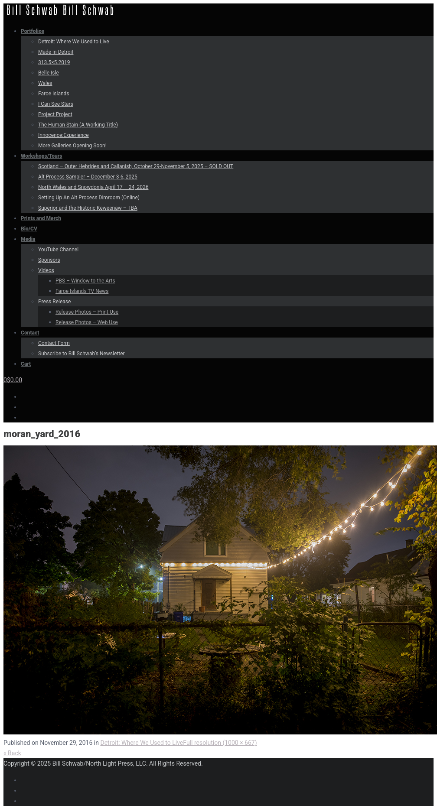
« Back (12, 753)
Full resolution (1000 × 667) (220, 742)
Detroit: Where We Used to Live (141, 742)
